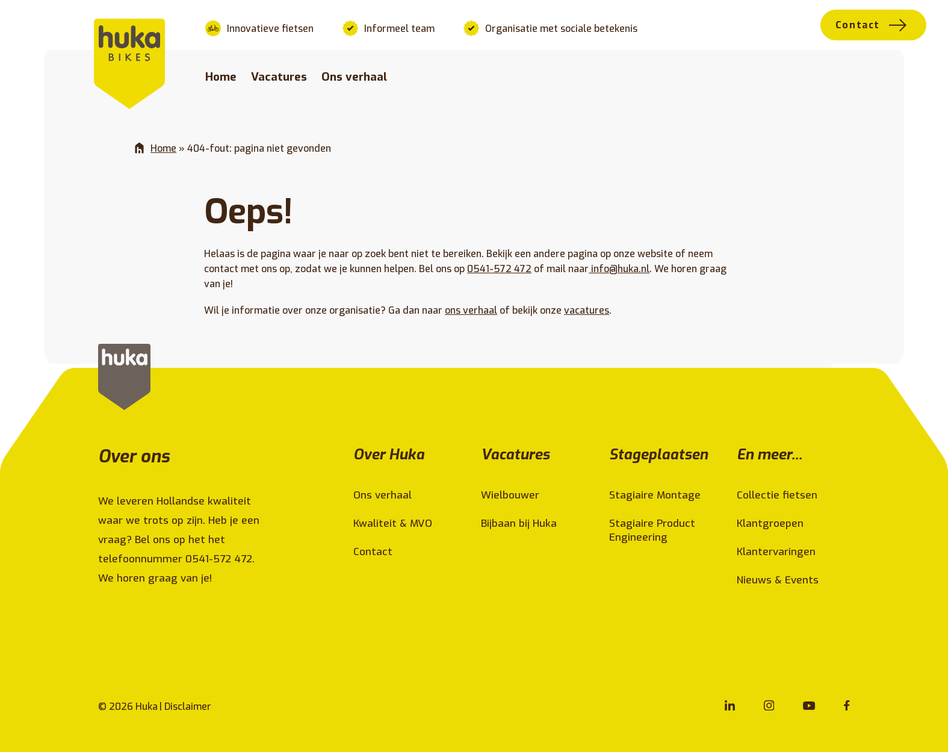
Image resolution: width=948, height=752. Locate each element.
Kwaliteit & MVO (392, 523)
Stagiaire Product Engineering (652, 530)
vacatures (586, 310)
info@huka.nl (619, 269)
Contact (857, 25)
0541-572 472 (499, 269)
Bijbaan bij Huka (519, 523)
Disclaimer (187, 706)
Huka (146, 706)
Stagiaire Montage (655, 495)
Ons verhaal (354, 76)
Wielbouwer (510, 495)
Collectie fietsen (777, 495)
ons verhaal (471, 310)
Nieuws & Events (778, 580)
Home (221, 76)
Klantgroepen (770, 523)
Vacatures (279, 76)
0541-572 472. (221, 559)
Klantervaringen (776, 552)
